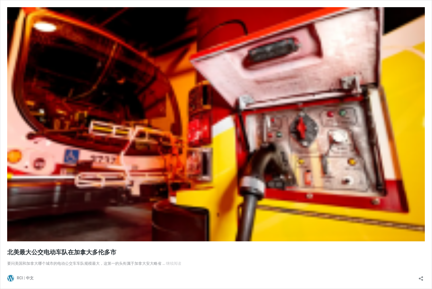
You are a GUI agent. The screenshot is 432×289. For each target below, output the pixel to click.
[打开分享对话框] (421, 276)
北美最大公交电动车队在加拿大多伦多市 (61, 252)
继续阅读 (173, 263)
